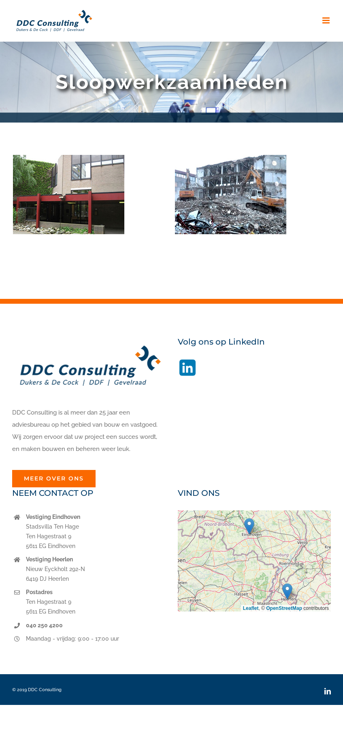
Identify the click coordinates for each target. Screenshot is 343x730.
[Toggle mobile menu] (326, 20)
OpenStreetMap (284, 608)
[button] (249, 526)
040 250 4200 (44, 625)
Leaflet (251, 608)
